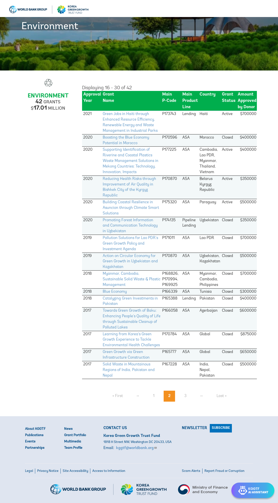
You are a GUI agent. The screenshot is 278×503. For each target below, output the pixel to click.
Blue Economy (115, 292)
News (68, 429)
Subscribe (221, 428)
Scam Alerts (191, 471)
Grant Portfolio (75, 435)
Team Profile (73, 448)
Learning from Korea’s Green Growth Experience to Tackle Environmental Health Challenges (131, 339)
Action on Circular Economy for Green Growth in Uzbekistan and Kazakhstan (130, 261)
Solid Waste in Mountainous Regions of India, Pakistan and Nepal (129, 370)
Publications (34, 435)
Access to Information (108, 471)
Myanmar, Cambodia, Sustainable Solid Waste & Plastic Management (131, 279)
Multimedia (72, 441)
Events (30, 441)
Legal (29, 471)
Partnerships (34, 448)
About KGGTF (35, 429)
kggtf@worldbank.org (136, 448)
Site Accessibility (75, 471)
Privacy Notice (48, 471)
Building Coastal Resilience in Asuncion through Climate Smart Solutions (131, 207)
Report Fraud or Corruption (224, 471)
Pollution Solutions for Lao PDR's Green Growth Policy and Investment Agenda (130, 243)
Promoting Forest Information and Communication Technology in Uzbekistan (130, 225)
